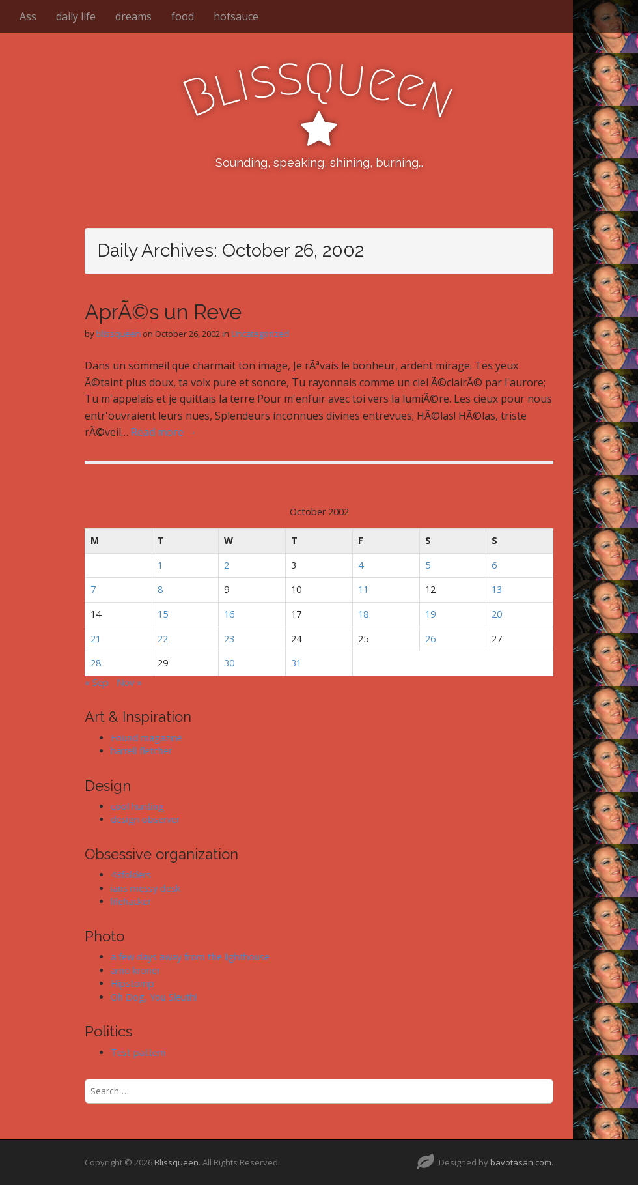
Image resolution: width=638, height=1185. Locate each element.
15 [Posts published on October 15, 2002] (163, 614)
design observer (145, 819)
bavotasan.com (520, 1162)
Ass (28, 16)
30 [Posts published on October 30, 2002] (229, 663)
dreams (133, 16)
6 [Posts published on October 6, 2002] (494, 565)
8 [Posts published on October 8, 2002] (160, 589)
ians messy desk (145, 888)
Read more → (164, 432)
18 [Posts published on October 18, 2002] (363, 614)
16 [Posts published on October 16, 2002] (229, 614)
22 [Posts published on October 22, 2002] (163, 639)
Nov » (129, 682)
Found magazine (146, 738)
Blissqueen (176, 1162)
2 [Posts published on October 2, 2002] (226, 565)
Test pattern (138, 1052)
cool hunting (137, 806)
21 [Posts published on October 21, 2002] (95, 639)
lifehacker (131, 901)
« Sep (97, 682)
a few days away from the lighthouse (190, 956)
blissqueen (118, 333)
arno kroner (135, 970)
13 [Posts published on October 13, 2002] (497, 589)
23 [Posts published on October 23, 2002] (229, 639)
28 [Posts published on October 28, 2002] (95, 663)
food (182, 16)
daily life (76, 16)
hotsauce (236, 16)
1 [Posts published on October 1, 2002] (160, 565)
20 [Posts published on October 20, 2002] (497, 614)
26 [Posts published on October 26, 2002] (430, 639)
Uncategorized (260, 333)
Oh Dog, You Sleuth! (154, 997)
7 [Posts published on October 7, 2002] (93, 589)
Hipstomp (132, 983)
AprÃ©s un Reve (163, 312)
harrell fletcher (141, 751)
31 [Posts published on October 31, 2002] (296, 663)
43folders (131, 874)
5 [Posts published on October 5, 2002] (427, 565)
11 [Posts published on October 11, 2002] (363, 589)
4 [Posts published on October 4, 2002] (360, 565)
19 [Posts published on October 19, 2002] (430, 614)
